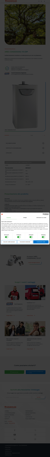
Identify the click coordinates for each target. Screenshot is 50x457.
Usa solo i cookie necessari (9, 241)
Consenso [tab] (8, 217)
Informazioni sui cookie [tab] (41, 217)
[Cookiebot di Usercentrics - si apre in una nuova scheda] (44, 214)
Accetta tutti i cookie (41, 241)
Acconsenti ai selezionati (25, 241)
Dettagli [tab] (25, 217)
